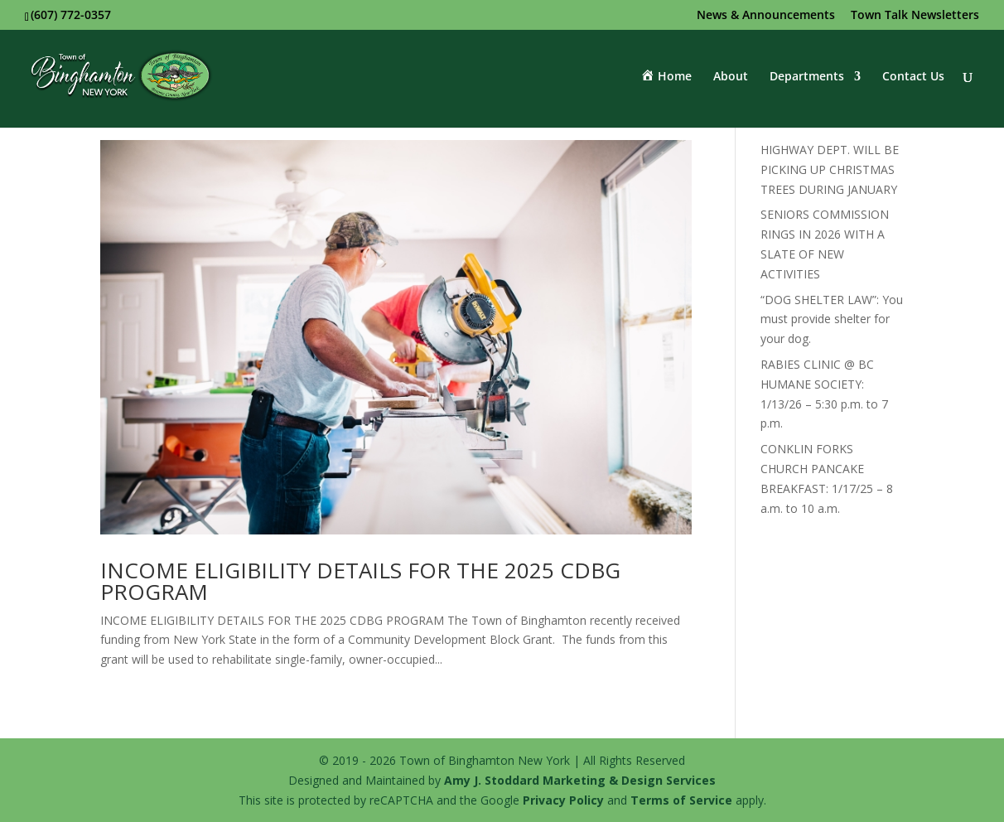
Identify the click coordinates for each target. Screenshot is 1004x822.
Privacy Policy (563, 800)
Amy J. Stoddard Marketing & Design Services (580, 780)
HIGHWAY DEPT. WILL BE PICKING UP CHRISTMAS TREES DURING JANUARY (829, 169)
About (730, 77)
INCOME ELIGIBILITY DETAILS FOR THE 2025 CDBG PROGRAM (360, 581)
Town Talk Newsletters (915, 15)
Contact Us (913, 77)
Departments (807, 77)
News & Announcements (766, 15)
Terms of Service (681, 800)
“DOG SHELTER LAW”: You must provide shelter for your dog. (831, 319)
